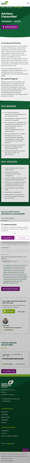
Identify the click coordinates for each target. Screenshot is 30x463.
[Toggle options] (15, 233)
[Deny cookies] (22, 238)
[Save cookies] (7, 238)
